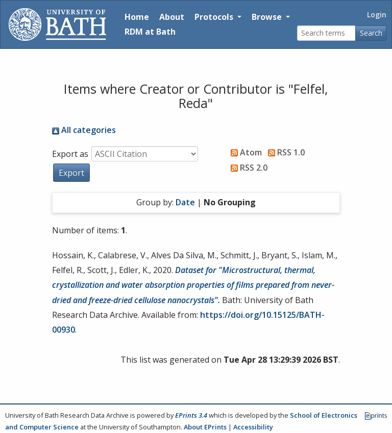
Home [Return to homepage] (137, 16)
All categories (84, 130)
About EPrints (205, 426)
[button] (71, 173)
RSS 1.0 (284, 152)
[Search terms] (326, 33)
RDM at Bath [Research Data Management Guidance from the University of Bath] (150, 31)
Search (371, 33)
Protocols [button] (214, 16)
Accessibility (253, 426)
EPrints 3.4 (191, 415)
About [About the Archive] (171, 16)
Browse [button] (268, 16)
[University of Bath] (57, 24)
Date (185, 202)
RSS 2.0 (247, 167)
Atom (244, 152)
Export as (70, 153)
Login (376, 14)
